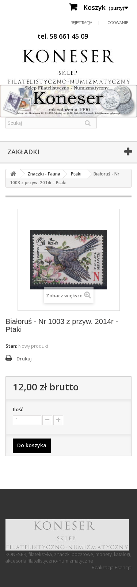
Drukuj (24, 358)
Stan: (11, 346)
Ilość (18, 409)
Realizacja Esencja (112, 567)
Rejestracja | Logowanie (99, 22)
